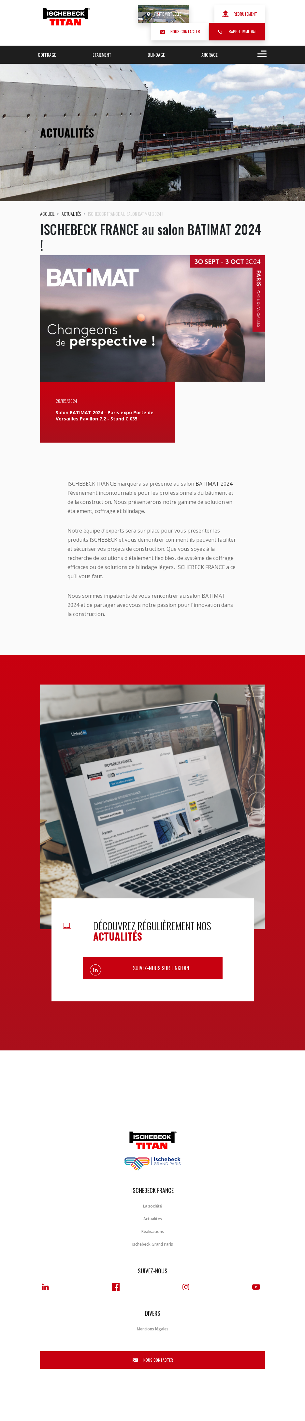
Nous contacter (179, 31)
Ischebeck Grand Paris (152, 1244)
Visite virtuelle (163, 14)
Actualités (71, 213)
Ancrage (209, 54)
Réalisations (152, 1231)
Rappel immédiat (237, 31)
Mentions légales (152, 1329)
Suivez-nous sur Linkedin (161, 968)
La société (152, 1206)
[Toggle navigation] (261, 54)
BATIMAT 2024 (214, 483)
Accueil (47, 213)
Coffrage (47, 54)
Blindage (156, 54)
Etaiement (102, 54)
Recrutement (239, 13)
